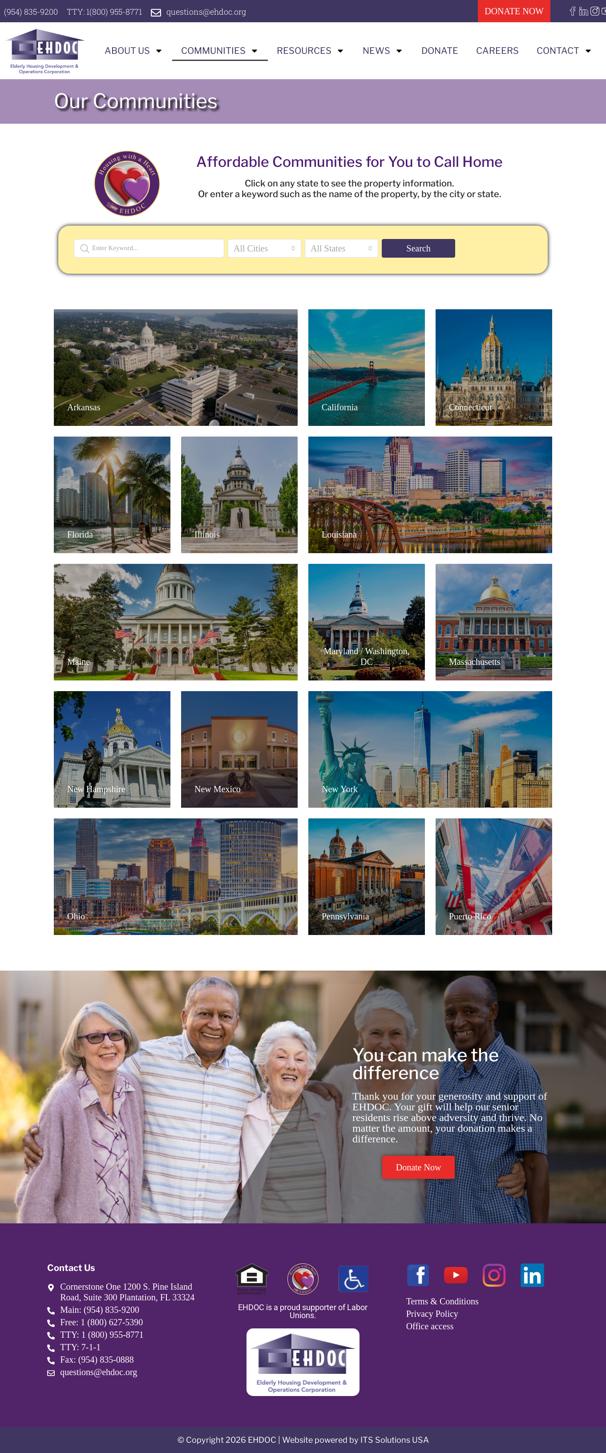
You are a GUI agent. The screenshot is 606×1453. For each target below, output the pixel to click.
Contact (565, 51)
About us (134, 51)
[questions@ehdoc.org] (156, 13)
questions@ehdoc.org (206, 11)
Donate (439, 50)
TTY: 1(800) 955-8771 (104, 11)
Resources (311, 51)
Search (418, 248)
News (383, 51)
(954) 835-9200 (31, 11)
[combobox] (264, 248)
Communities (220, 51)
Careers (497, 50)
